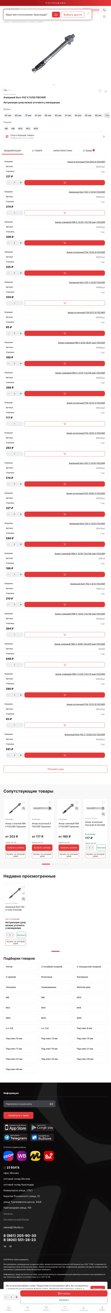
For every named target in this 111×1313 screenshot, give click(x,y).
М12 (28, 128)
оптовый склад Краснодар (18, 1184)
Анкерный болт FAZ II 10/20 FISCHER (87, 282)
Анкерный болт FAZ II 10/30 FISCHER (87, 192)
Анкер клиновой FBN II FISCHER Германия (69, 825)
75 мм (28, 115)
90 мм (58, 115)
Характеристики (62, 150)
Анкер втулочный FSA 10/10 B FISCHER (86, 704)
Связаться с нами (18, 1115)
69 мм (18, 115)
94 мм (78, 115)
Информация (11, 1093)
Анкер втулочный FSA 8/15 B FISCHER (86, 312)
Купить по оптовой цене (16, 855)
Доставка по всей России (16, 1219)
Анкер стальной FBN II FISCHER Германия (15, 825)
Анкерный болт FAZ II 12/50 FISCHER (14, 908)
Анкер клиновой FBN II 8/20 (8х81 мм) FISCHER (81, 342)
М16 (36, 128)
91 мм (68, 115)
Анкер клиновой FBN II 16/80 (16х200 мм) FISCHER (79, 644)
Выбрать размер (15, 847)
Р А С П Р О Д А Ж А (55, 3)
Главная (6, 22)
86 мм (48, 115)
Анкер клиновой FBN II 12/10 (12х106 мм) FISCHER (80, 373)
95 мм (88, 115)
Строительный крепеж (19, 22)
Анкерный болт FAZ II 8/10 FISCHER (87, 584)
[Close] (88, 13)
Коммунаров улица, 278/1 (18, 1190)
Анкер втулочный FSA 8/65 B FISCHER (86, 162)
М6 (6, 128)
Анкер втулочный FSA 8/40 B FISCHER (95, 823)
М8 (13, 128)
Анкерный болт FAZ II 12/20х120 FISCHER (85, 734)
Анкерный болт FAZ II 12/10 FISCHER (87, 523)
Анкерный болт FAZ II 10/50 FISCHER (87, 463)
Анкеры (32, 22)
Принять (98, 1288)
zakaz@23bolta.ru (13, 1227)
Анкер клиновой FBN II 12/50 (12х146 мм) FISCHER (80, 614)
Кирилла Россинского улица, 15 (21, 1196)
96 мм (98, 115)
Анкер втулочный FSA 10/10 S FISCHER (86, 403)
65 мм (8, 115)
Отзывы (89, 150)
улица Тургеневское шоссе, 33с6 (22, 1201)
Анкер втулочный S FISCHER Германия (41, 825)
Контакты (8, 1213)
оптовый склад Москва (16, 1178)
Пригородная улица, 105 (17, 1207)
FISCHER (39, 22)
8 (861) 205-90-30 (19, 1236)
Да (56, 14)
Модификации (12, 150)
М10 (20, 128)
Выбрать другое (73, 14)
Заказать (64, 1299)
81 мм (38, 115)
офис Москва (11, 1173)
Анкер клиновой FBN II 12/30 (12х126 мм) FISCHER (80, 222)
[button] (27, 1308)
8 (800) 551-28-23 (19, 1240)
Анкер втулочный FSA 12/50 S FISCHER (85, 433)
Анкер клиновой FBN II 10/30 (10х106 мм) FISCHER (80, 553)
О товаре (37, 150)
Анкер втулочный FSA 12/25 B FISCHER (86, 252)
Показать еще (56, 769)
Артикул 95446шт (9, 94)
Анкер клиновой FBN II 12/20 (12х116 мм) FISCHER (80, 674)
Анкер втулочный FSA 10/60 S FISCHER (85, 493)
